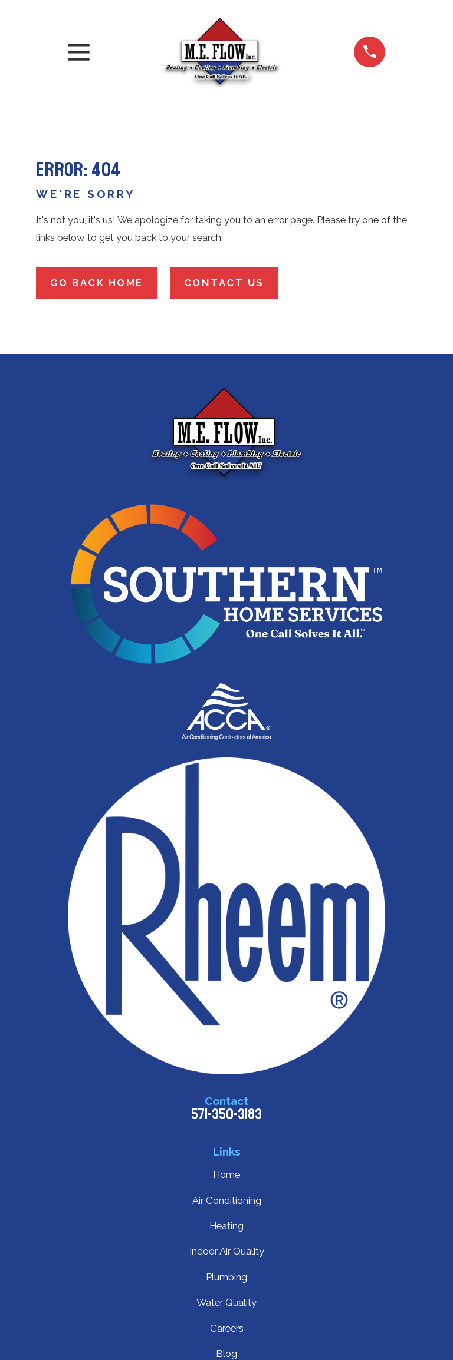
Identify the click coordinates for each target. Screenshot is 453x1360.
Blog (226, 1353)
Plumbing (226, 1277)
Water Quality (226, 1302)
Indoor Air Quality (226, 1251)
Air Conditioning (226, 1200)
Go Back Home (96, 283)
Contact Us (224, 283)
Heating (226, 1226)
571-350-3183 (226, 1114)
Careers (227, 1328)
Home (226, 1174)
